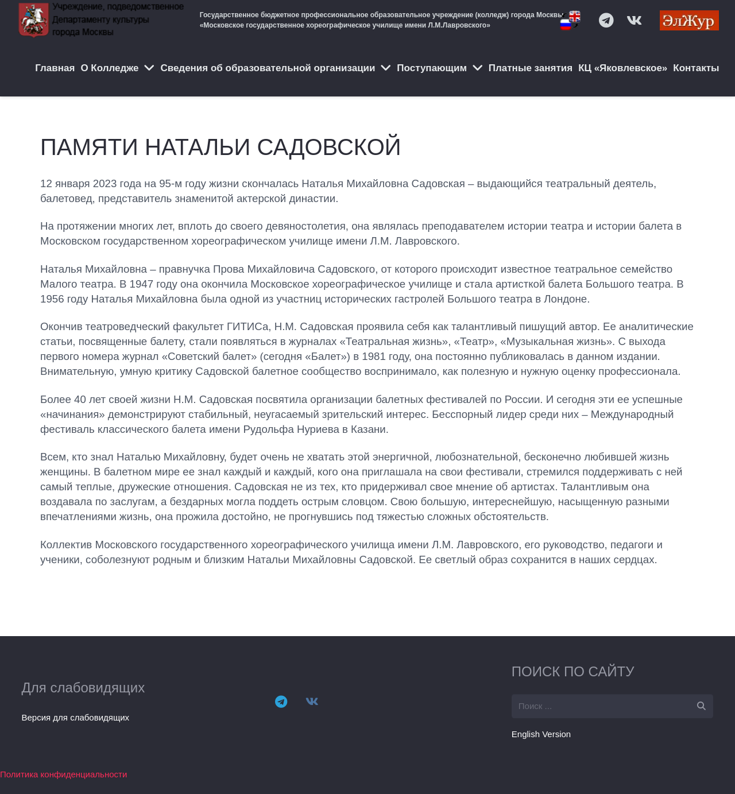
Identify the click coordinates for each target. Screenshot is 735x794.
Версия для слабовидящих (76, 717)
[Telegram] (280, 701)
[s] (613, 706)
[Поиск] (701, 706)
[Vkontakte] (311, 701)
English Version (541, 734)
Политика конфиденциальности (63, 774)
